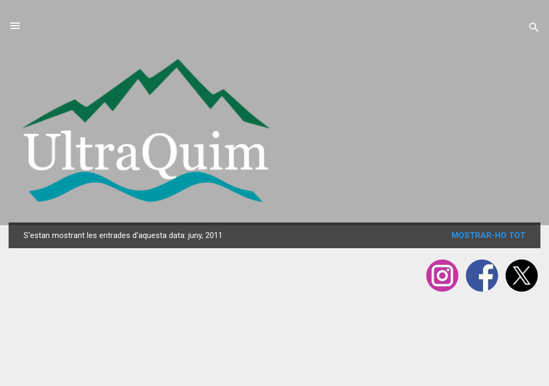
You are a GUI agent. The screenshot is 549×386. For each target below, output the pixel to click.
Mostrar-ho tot (488, 235)
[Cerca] (534, 29)
